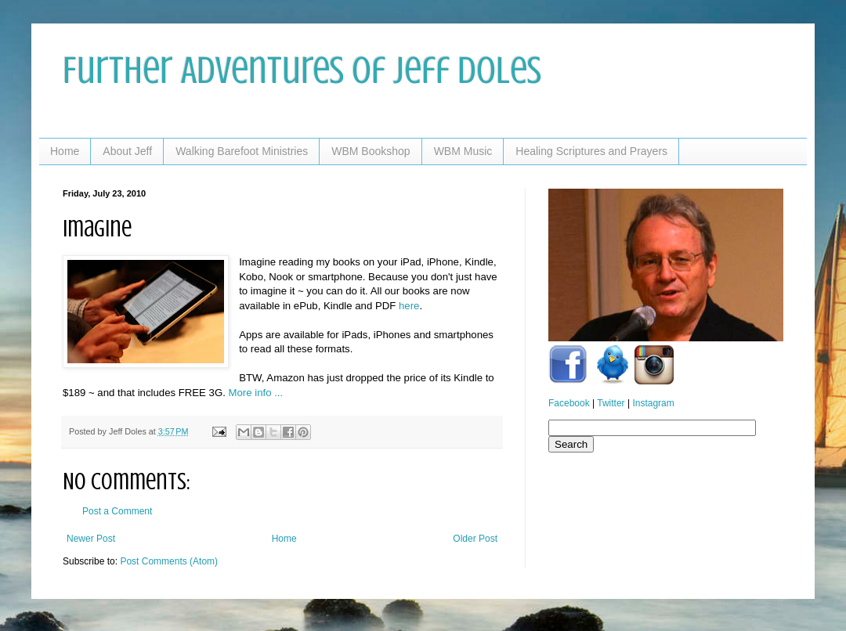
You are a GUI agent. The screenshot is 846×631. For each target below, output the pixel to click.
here (409, 306)
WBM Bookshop (370, 151)
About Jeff (127, 151)
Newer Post (91, 538)
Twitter (610, 403)
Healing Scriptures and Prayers (591, 151)
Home (64, 151)
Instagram (653, 403)
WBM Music (463, 151)
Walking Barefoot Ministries (241, 151)
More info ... (256, 392)
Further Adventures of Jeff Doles (302, 70)
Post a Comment (117, 511)
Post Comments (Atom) (169, 561)
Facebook (569, 403)
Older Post (475, 538)
